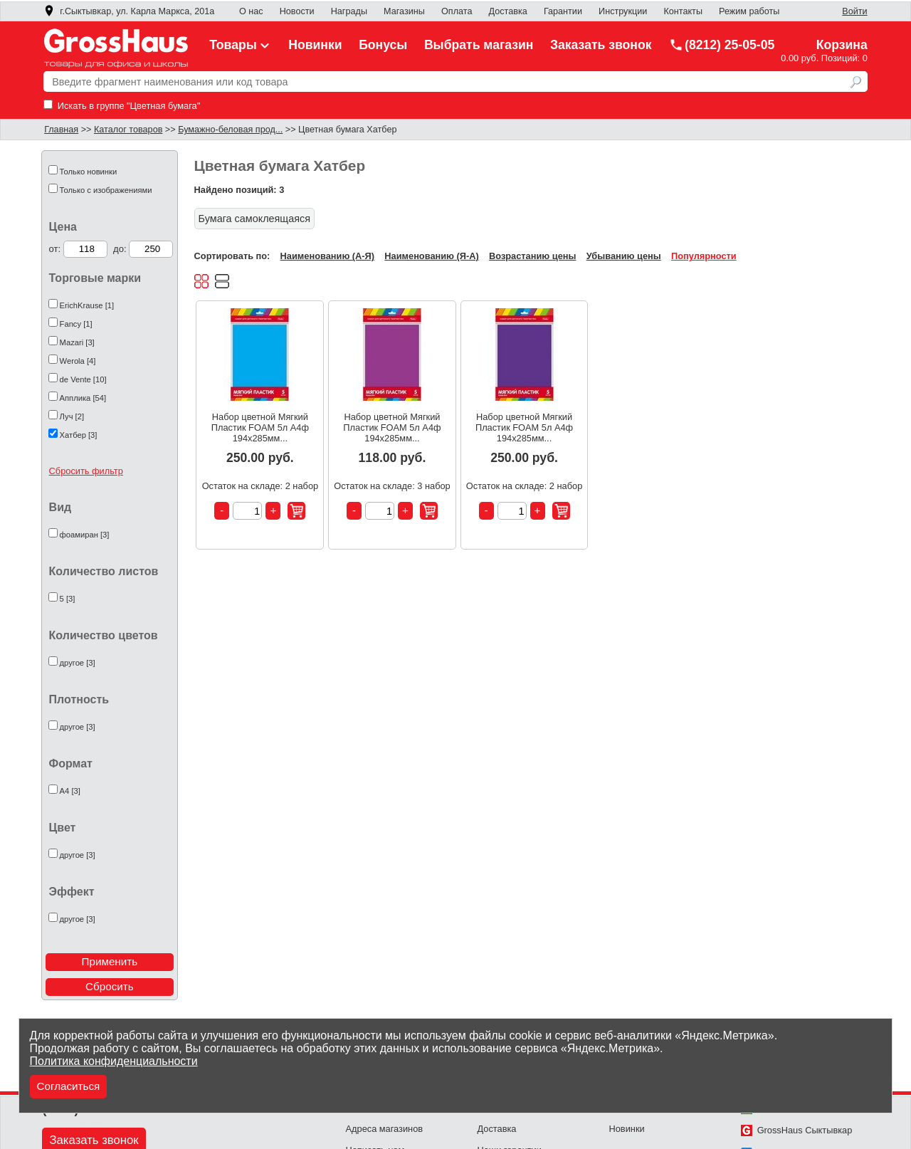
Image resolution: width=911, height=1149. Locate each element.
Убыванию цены (623, 256)
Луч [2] (72, 416)
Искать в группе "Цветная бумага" (121, 105)
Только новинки (88, 171)
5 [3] (67, 598)
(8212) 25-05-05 (721, 45)
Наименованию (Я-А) (431, 256)
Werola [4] (78, 361)
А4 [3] (70, 791)
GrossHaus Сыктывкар (797, 1130)
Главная (61, 130)
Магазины (404, 11)
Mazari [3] (77, 342)
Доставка (508, 11)
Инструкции (623, 11)
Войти (854, 11)
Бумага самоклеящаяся (254, 218)
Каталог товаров (128, 130)
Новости (297, 11)
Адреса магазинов (384, 1128)
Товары (240, 45)
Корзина (842, 45)
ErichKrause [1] (87, 305)
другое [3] (77, 663)
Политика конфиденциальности (114, 1061)
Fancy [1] (76, 324)
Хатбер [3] (79, 435)
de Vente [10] (83, 379)
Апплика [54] (83, 398)
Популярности (704, 256)
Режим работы (749, 11)
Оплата (456, 11)
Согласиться (68, 1086)
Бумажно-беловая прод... (230, 130)
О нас (251, 11)
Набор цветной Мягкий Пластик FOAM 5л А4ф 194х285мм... (260, 427)
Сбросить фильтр (86, 471)
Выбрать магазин (479, 45)
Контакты (682, 11)
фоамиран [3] (85, 534)
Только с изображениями (106, 190)
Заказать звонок (601, 45)
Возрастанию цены (532, 256)
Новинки (315, 45)
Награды (349, 11)
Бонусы (383, 45)
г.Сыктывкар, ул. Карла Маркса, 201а (128, 11)
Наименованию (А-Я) (327, 256)
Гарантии (563, 11)
